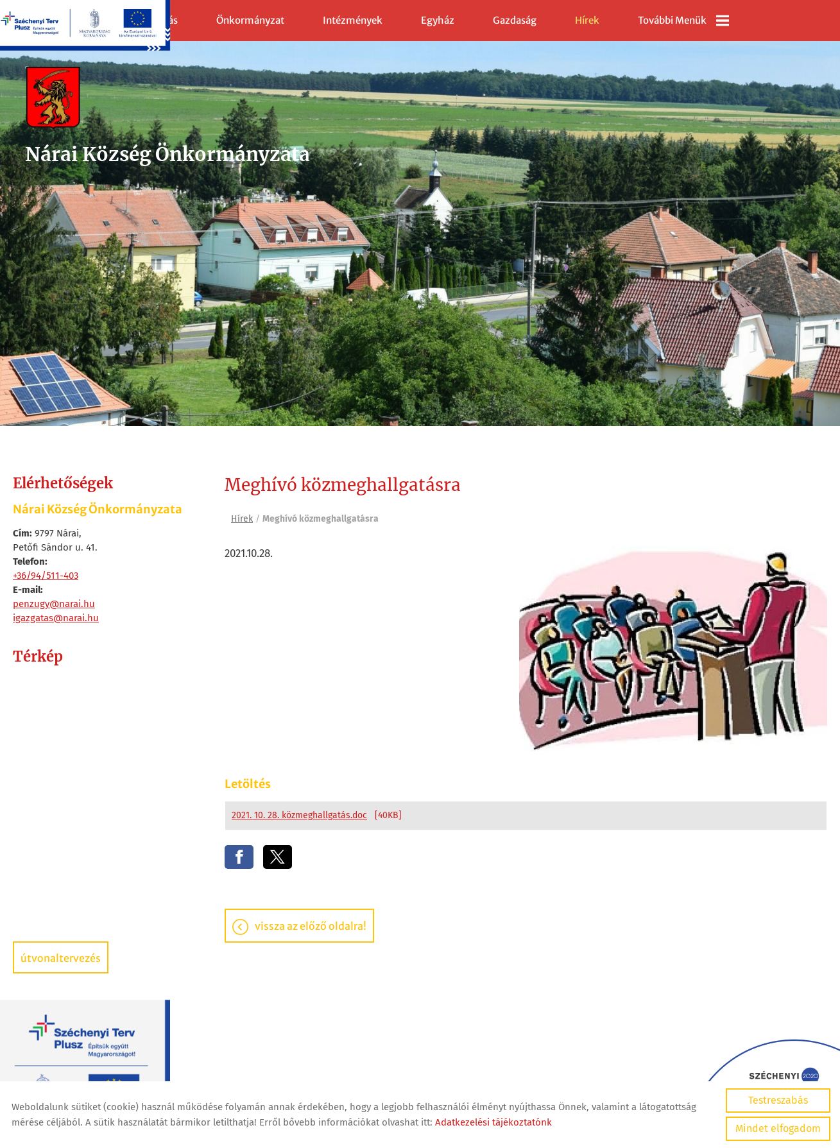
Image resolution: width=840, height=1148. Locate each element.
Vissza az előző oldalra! (310, 926)
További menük (683, 20)
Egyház (437, 20)
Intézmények (352, 20)
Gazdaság (514, 20)
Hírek (587, 20)
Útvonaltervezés (61, 958)
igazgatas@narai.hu (56, 618)
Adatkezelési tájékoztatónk (493, 1122)
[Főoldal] (169, 99)
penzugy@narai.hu (54, 604)
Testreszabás (778, 1100)
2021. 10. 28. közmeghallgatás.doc (299, 815)
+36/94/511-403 (45, 575)
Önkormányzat (250, 20)
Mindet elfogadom (778, 1128)
